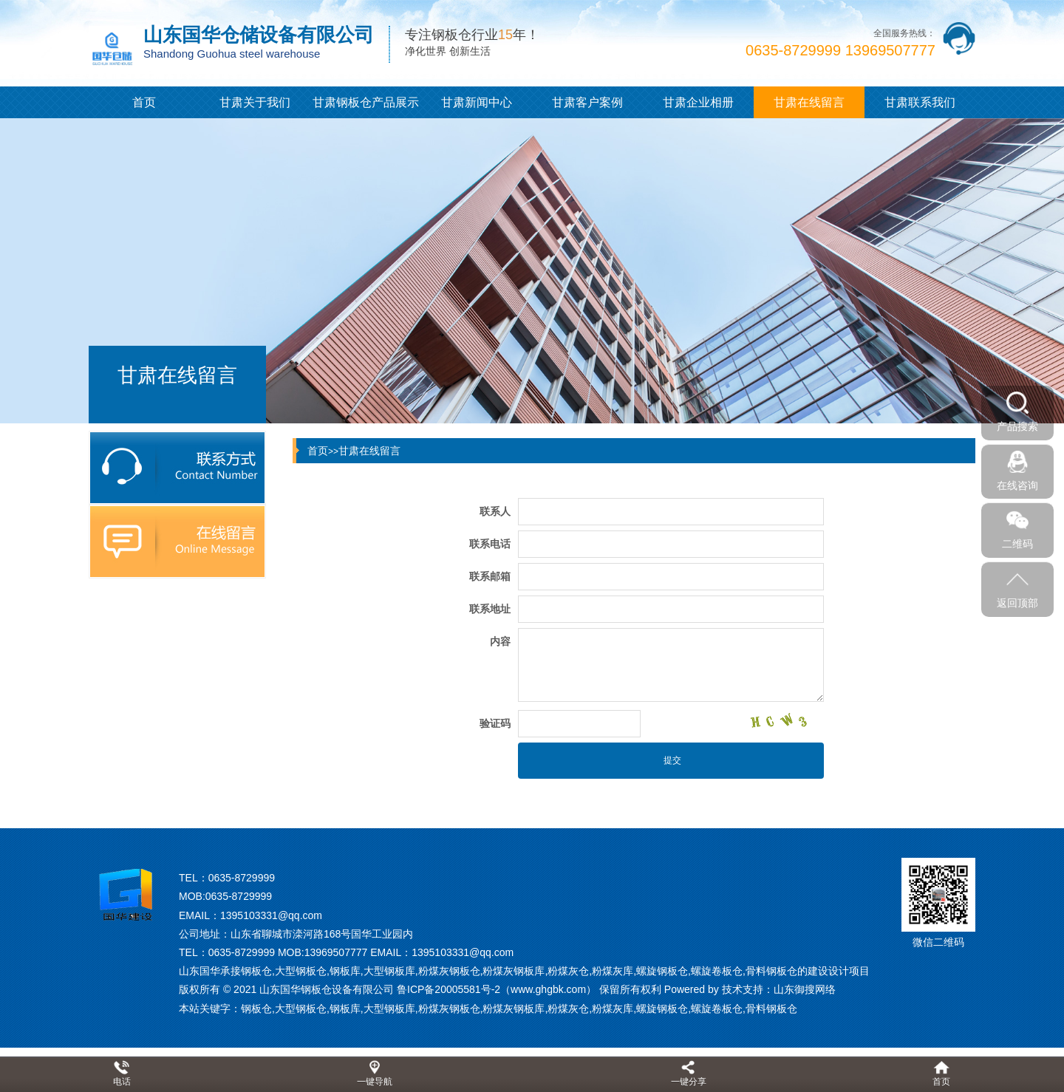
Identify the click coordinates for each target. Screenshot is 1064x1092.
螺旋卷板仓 (717, 1008)
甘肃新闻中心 (476, 102)
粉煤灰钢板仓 (449, 1008)
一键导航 (374, 1081)
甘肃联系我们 (919, 102)
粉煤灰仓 (568, 1008)
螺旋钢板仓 (662, 1008)
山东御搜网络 (805, 989)
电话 (122, 1081)
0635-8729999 (241, 878)
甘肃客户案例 (587, 102)
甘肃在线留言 (809, 102)
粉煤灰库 (612, 1008)
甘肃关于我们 (254, 102)
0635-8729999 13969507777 (840, 50)
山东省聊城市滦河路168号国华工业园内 (322, 934)
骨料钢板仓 (771, 1008)
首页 (144, 102)
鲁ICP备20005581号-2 (448, 989)
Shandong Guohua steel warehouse (231, 53)
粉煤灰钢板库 (513, 1008)
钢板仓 (256, 1008)
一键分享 (688, 1081)
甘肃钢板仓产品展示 (366, 102)
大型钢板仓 (301, 1008)
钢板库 (345, 1008)
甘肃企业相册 (698, 102)
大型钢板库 (389, 1008)
